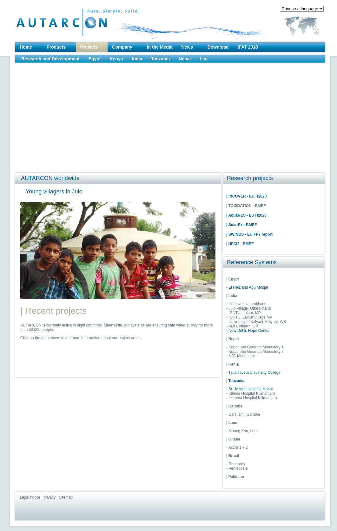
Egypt (95, 58)
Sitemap (66, 497)
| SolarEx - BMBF (241, 225)
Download (218, 47)
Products (56, 47)
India (137, 58)
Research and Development (50, 58)
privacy (49, 497)
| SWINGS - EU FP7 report (249, 234)
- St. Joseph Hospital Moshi (249, 389)
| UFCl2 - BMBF (240, 244)
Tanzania (160, 58)
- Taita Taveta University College (253, 372)
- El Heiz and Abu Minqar (247, 287)
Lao (204, 58)
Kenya (116, 58)
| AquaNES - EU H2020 (246, 215)
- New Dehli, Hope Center (248, 330)
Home (26, 47)
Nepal (185, 58)
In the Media (160, 47)
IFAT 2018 (248, 47)
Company (122, 47)
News (187, 47)
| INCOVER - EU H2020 (246, 196)
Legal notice (30, 497)
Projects (89, 47)
